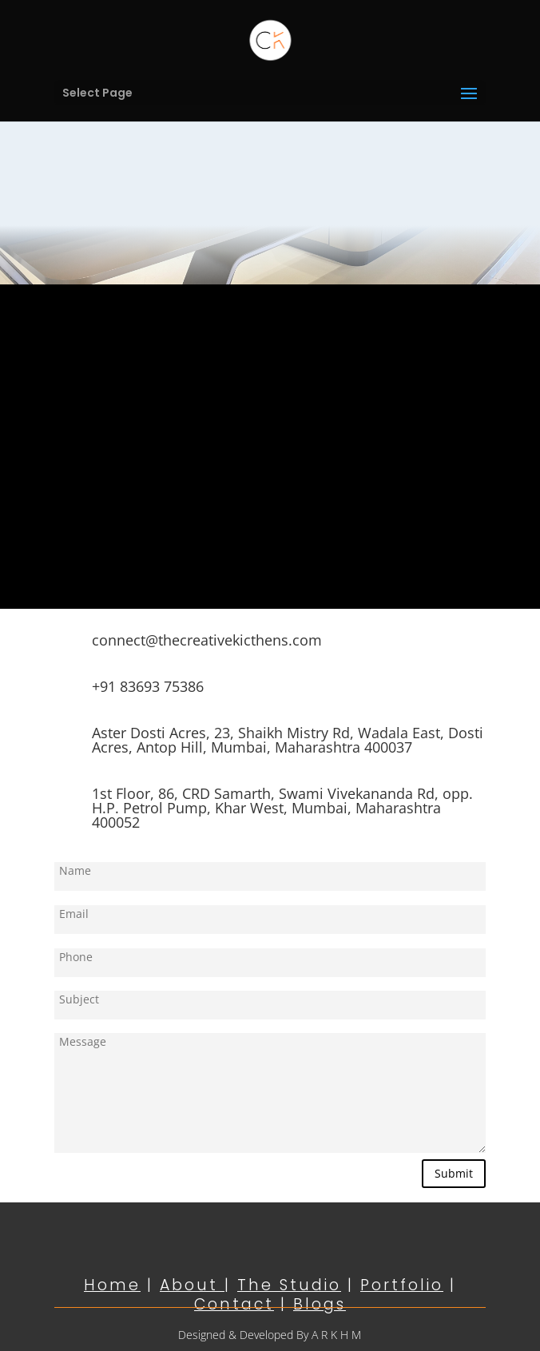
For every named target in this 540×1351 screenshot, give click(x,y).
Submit (454, 1173)
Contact (234, 1304)
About (192, 1285)
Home (112, 1285)
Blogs (319, 1304)
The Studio (289, 1285)
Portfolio (401, 1285)
